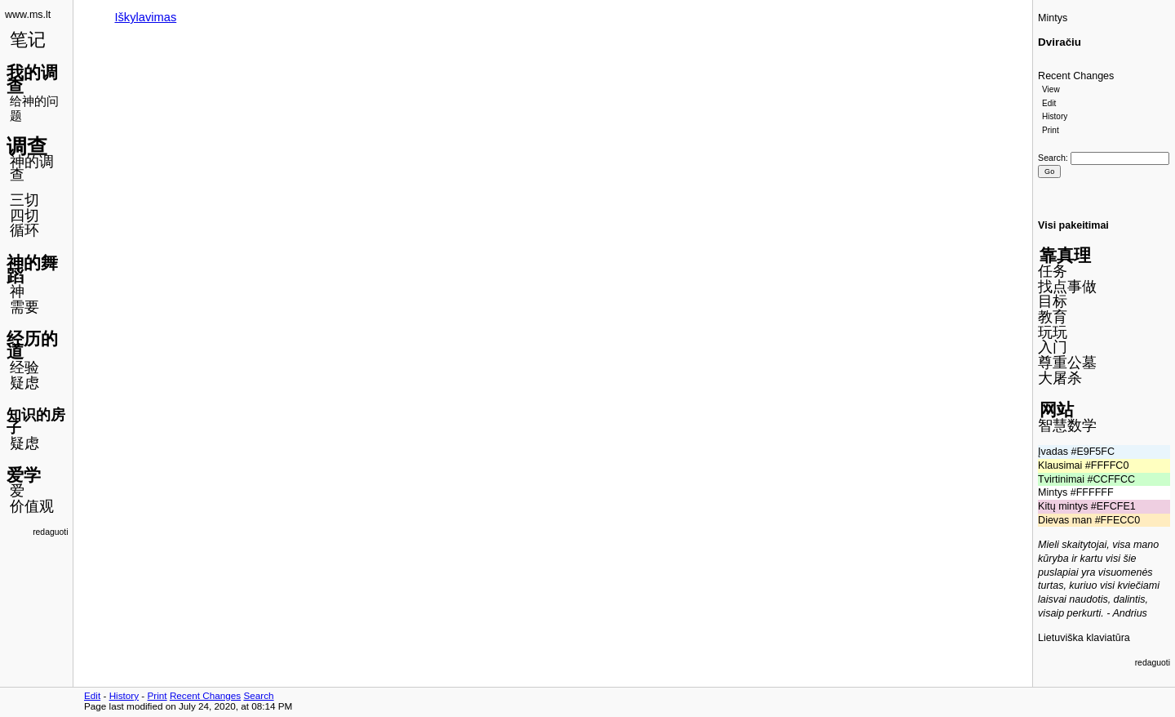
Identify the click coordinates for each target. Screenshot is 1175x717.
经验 (24, 367)
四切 (24, 215)
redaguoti (50, 532)
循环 (24, 230)
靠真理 (1065, 255)
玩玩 (1052, 332)
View (1051, 89)
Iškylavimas (145, 17)
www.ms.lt (28, 14)
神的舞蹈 (32, 269)
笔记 (28, 39)
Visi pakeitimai (1073, 225)
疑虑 (24, 383)
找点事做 (1067, 286)
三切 (24, 200)
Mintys (1052, 18)
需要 (24, 307)
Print (1050, 130)
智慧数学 (1067, 425)
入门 (1052, 347)
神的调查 (32, 169)
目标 (1052, 301)
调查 (27, 146)
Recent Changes (1076, 76)
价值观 (32, 506)
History (1054, 116)
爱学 (24, 474)
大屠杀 (1060, 378)
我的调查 (32, 79)
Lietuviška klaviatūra (1084, 638)
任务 (1052, 271)
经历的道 (32, 345)
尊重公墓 (1067, 362)
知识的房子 (36, 422)
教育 (1052, 317)
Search (1052, 158)
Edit (1049, 103)
